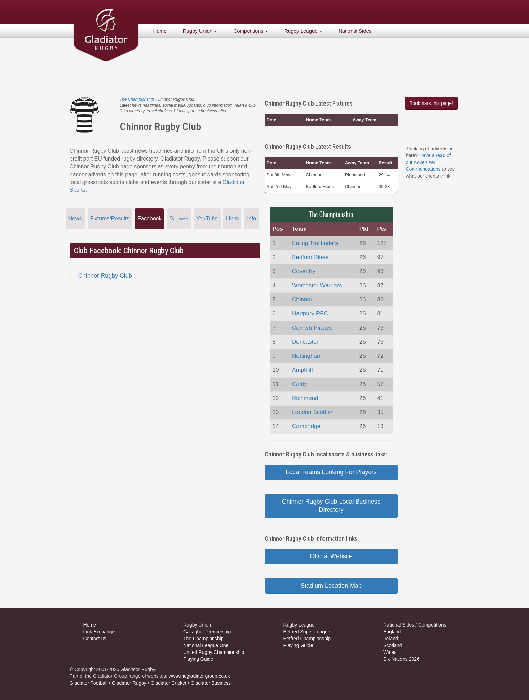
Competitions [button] (250, 31)
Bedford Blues (310, 257)
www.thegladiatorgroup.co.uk (199, 676)
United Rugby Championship (213, 652)
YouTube (207, 218)
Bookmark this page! (431, 103)
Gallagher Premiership (207, 631)
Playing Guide (198, 659)
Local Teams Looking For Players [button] (331, 472)
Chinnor (302, 299)
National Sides (355, 31)
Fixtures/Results (110, 218)
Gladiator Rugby (129, 683)
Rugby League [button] (303, 31)
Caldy (299, 384)
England (392, 631)
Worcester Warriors (317, 285)
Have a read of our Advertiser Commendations (428, 162)
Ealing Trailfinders (315, 243)
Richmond (305, 398)
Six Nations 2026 (401, 659)
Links (232, 218)
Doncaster (305, 342)
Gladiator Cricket (168, 683)
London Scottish (313, 412)
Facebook (149, 218)
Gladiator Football (89, 683)
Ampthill (302, 370)
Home (160, 31)
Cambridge (306, 426)
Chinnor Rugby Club (105, 275)
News (75, 218)
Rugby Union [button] (200, 31)
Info (251, 218)
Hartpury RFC (310, 313)
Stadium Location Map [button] (331, 585)
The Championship (137, 99)
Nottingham (307, 356)
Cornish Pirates (312, 328)
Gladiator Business (211, 683)
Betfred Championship (307, 638)
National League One (205, 645)
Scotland (392, 645)
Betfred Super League (306, 631)
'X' (179, 218)
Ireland (390, 638)
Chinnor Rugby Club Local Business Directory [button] (331, 505)
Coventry (303, 271)
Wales (389, 652)
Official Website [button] (331, 556)
